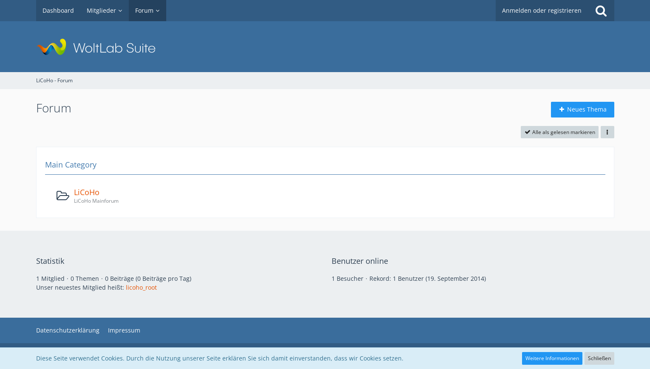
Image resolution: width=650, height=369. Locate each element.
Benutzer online (360, 261)
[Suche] (601, 10)
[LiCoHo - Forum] (325, 46)
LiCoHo (86, 192)
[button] (607, 132)
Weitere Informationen (552, 358)
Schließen (599, 358)
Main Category (71, 164)
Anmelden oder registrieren (542, 10)
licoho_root (141, 287)
